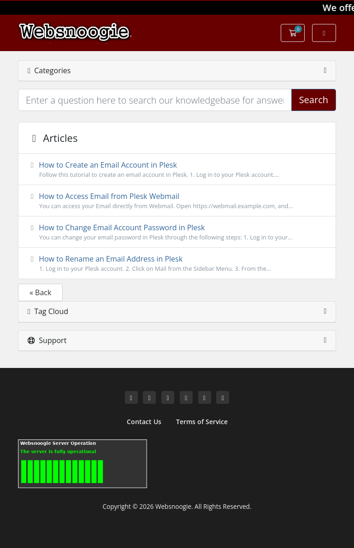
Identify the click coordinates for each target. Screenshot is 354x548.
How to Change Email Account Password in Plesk (177, 232)
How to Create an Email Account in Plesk (177, 169)
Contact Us (144, 421)
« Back (40, 292)
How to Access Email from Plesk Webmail (177, 200)
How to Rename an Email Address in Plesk (177, 263)
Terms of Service (202, 421)
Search (313, 99)
